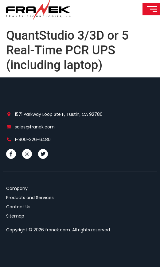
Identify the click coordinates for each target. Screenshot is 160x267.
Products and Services (30, 197)
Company (17, 188)
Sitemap (15, 216)
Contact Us (18, 207)
